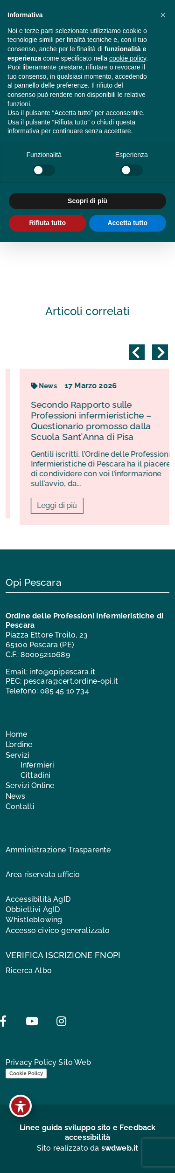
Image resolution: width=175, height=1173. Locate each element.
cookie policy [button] (127, 58)
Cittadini (35, 775)
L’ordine (19, 744)
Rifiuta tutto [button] (47, 222)
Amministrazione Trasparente (58, 849)
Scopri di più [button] (87, 201)
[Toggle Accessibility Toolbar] (20, 1106)
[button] (162, 14)
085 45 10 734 (64, 690)
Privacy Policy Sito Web (48, 1062)
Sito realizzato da (88, 1148)
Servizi (17, 755)
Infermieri (38, 765)
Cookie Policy (26, 1073)
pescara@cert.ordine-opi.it (71, 681)
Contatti (20, 806)
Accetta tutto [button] (127, 222)
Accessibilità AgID (38, 899)
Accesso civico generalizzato (58, 930)
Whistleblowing (34, 919)
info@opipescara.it (62, 671)
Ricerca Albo (29, 970)
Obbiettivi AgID (33, 909)
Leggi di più (104, 505)
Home (17, 734)
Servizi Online (30, 785)
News (90, 386)
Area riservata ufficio (43, 874)
